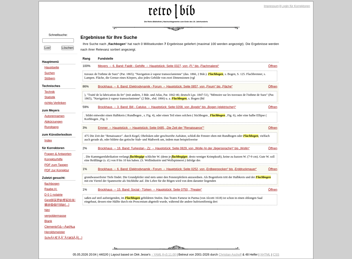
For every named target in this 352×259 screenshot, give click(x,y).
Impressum (271, 6)
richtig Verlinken (55, 103)
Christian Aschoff (230, 254)
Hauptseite (51, 67)
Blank (48, 221)
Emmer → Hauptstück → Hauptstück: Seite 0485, (151, 128)
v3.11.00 (170, 254)
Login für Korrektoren (295, 6)
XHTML (265, 254)
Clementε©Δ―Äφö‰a (59, 226)
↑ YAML (156, 254)
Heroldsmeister (54, 232)
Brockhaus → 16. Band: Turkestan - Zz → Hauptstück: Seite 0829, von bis (174, 148)
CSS (276, 254)
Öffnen (272, 66)
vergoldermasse (55, 215)
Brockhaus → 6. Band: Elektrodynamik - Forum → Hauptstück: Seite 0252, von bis (177, 169)
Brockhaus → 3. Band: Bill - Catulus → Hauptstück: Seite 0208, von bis (167, 107)
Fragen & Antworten (57, 154)
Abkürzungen (53, 121)
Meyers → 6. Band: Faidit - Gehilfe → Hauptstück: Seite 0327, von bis (158, 66)
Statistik (49, 97)
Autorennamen (54, 116)
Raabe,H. (50, 189)
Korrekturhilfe (53, 159)
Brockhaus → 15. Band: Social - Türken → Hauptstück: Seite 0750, (150, 189)
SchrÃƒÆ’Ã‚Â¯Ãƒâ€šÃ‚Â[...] (63, 237)
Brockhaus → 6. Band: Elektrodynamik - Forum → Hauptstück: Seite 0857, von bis (165, 86)
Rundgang (51, 127)
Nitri (47, 210)
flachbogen (51, 183)
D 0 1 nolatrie (53, 194)
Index (48, 140)
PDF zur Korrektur (56, 170)
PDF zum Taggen (56, 165)
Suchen (49, 73)
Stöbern (49, 78)
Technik (49, 92)
